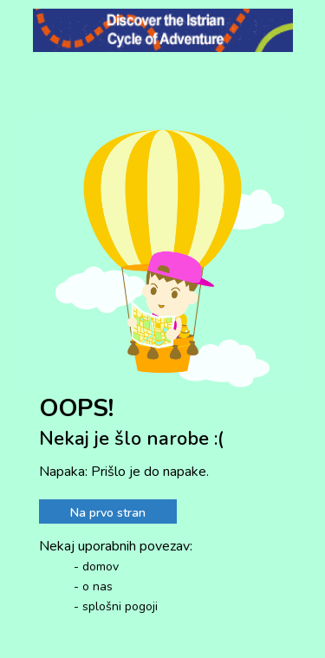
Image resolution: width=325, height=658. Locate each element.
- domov (96, 566)
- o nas (93, 586)
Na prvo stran (108, 513)
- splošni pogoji (116, 606)
